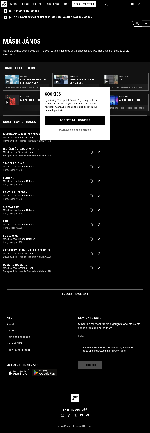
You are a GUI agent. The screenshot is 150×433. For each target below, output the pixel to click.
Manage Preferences (75, 130)
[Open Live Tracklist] (137, 23)
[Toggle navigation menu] (146, 4)
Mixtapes (53, 4)
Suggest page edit (75, 293)
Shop (66, 4)
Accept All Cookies (75, 120)
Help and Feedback (18, 337)
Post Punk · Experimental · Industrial (123, 87)
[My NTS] (139, 4)
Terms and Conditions (83, 426)
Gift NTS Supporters (18, 350)
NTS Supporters (84, 4)
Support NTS (14, 343)
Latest (25, 4)
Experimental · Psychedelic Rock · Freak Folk (26, 87)
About (10, 324)
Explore (38, 4)
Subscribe (90, 365)
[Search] (106, 4)
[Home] (4, 4)
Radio (13, 4)
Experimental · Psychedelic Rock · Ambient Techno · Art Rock (125, 108)
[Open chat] (132, 4)
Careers (11, 330)
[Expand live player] (146, 23)
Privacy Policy (118, 350)
